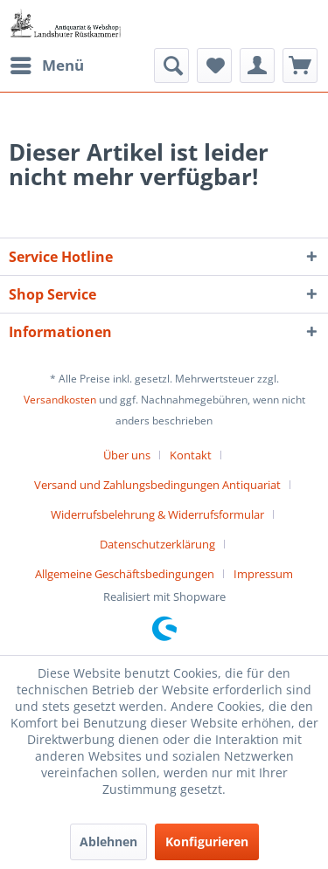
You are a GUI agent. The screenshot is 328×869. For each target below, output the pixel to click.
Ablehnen (108, 841)
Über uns (126, 455)
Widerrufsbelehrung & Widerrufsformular (157, 514)
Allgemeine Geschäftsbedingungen (124, 574)
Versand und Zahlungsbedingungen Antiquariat (157, 485)
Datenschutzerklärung (157, 544)
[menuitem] (46, 65)
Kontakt (191, 455)
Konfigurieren (206, 841)
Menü (47, 63)
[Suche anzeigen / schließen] (171, 65)
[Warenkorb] (300, 65)
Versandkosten (60, 399)
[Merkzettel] (214, 65)
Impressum (263, 574)
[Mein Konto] (257, 65)
